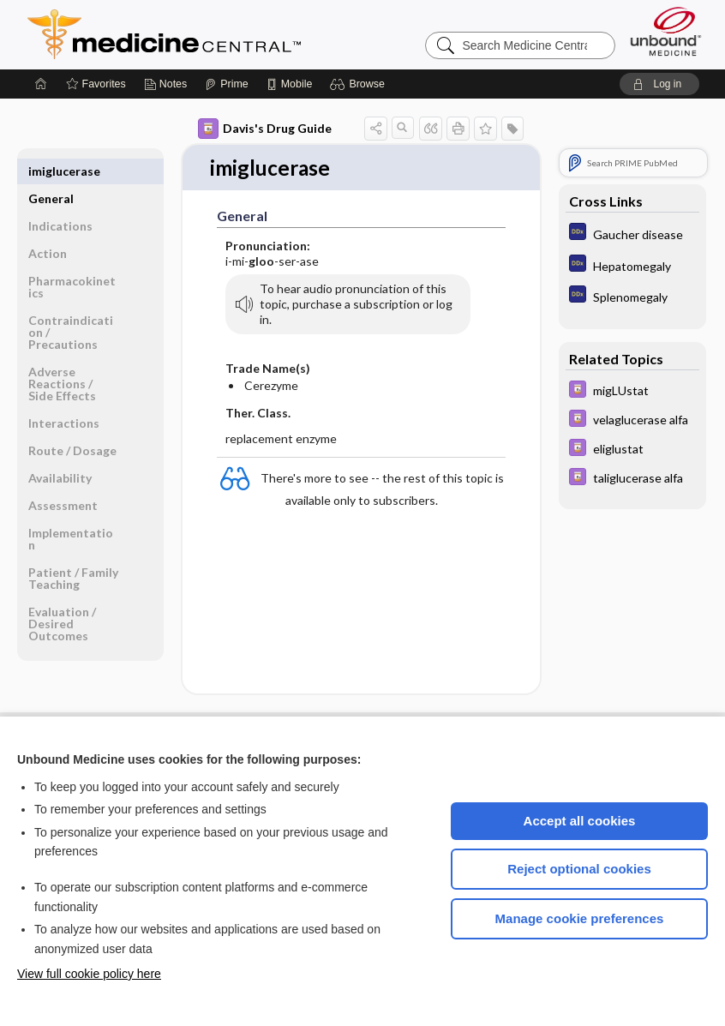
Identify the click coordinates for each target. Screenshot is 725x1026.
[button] (359, 84)
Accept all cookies (580, 820)
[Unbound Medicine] (666, 31)
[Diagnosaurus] (632, 233)
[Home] (41, 84)
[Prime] (226, 84)
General (51, 171)
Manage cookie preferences (579, 918)
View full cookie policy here (89, 974)
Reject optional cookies (579, 868)
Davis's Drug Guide (265, 128)
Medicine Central (240, 34)
